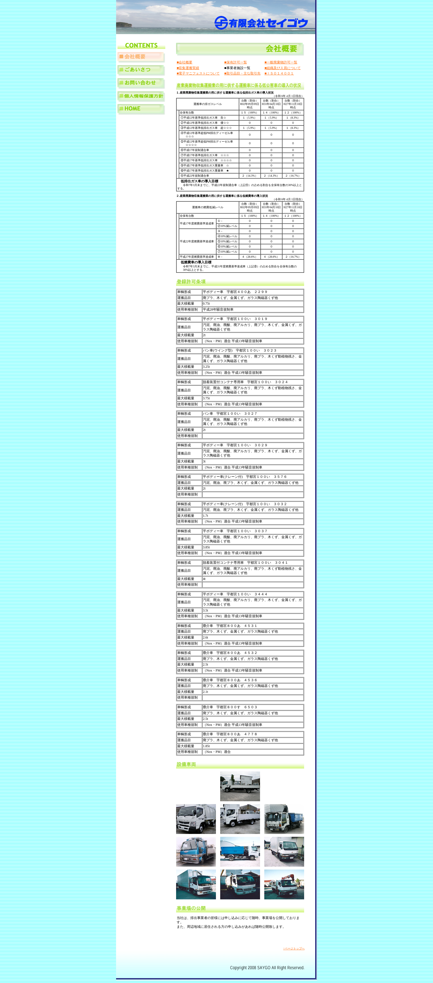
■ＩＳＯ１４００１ (279, 73)
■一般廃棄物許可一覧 (281, 62)
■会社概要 (184, 62)
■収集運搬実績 (188, 68)
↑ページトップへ (294, 948)
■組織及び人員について (283, 68)
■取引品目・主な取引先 (242, 73)
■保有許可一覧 (235, 62)
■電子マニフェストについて (198, 73)
